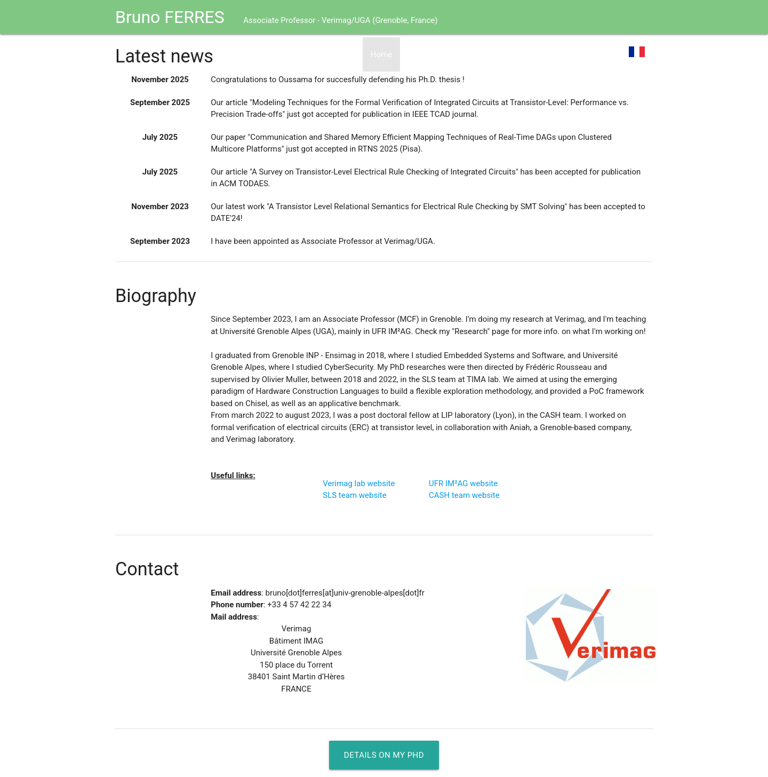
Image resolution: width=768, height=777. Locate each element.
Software (548, 54)
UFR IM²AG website (463, 483)
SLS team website (354, 495)
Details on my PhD (384, 755)
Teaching (596, 54)
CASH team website (464, 495)
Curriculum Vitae (437, 54)
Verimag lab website (359, 483)
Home (381, 54)
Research (499, 54)
